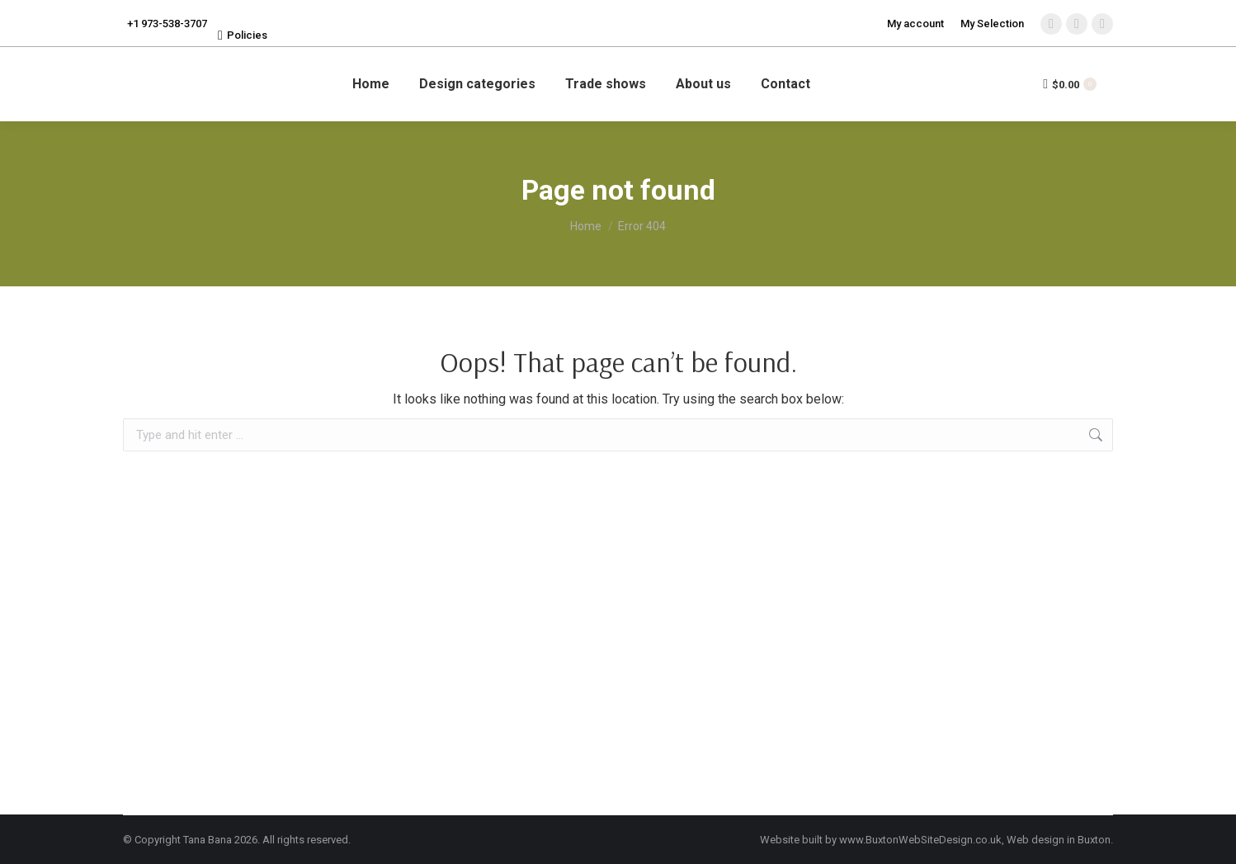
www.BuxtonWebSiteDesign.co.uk (920, 839)
